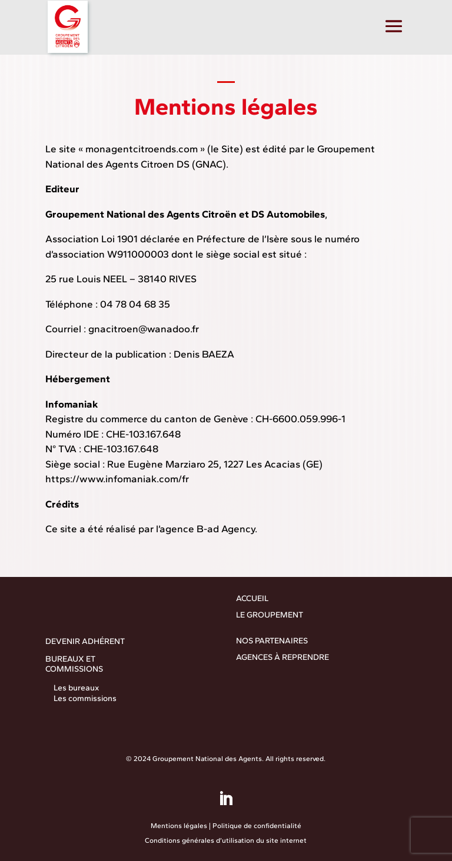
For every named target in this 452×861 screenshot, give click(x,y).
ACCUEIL (252, 598)
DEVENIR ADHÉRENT (85, 641)
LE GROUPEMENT (269, 615)
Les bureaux (76, 688)
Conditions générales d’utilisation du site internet (226, 840)
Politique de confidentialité (256, 826)
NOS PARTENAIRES (272, 641)
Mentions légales (179, 826)
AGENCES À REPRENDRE (282, 657)
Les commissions (85, 698)
